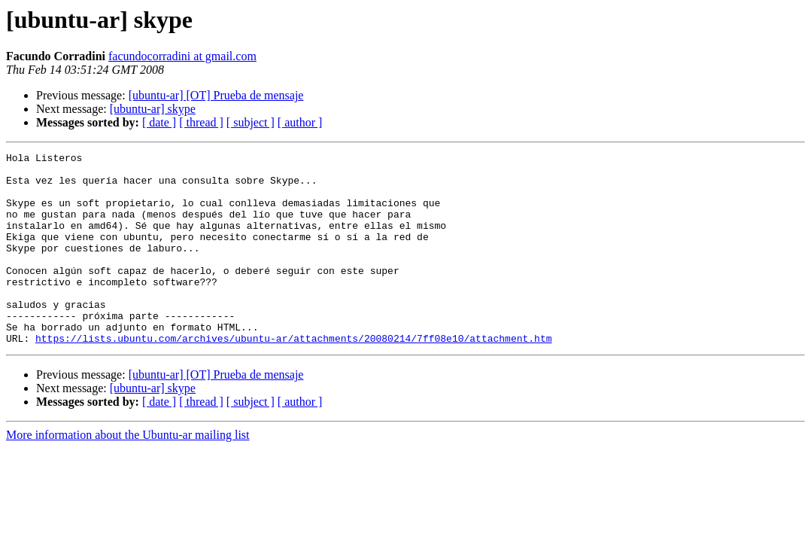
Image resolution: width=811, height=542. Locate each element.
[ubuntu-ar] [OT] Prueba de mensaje (216, 95)
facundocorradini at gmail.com (182, 56)
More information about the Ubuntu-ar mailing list (128, 473)
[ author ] (300, 122)
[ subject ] (250, 122)
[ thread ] (201, 122)
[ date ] (159, 122)
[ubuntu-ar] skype (153, 108)
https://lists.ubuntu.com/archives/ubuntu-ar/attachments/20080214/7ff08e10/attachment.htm (293, 376)
